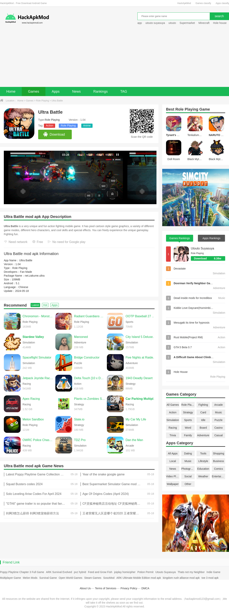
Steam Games (92, 577)
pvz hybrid (80, 572)
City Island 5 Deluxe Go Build (141, 336)
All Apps (173, 453)
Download (54, 134)
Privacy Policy (128, 588)
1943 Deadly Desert (139, 378)
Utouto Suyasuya (202, 248)
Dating (188, 453)
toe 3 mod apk (210, 577)
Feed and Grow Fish (100, 572)
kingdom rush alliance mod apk (181, 577)
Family (188, 435)
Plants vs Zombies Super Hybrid (89, 398)
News (76, 91)
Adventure (203, 435)
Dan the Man (134, 440)
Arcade (218, 404)
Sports (188, 420)
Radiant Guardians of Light (89, 316)
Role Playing (42, 100)
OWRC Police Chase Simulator (38, 440)
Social (188, 476)
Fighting (203, 404)
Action (49, 125)
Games (33, 91)
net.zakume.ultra (35, 275)
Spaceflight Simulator (37, 357)
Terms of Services (105, 588)
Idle (203, 420)
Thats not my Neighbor (191, 572)
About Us (85, 588)
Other (188, 484)
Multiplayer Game (10, 577)
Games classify (203, 3)
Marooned (81, 336)
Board (203, 427)
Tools (203, 453)
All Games (173, 404)
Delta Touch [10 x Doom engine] (89, 378)
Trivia (172, 435)
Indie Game (213, 572)
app (139, 22)
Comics (218, 468)
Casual (218, 435)
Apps (56, 91)
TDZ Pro (79, 440)
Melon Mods (30, 577)
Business (218, 461)
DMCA (145, 588)
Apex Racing (31, 398)
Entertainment (218, 476)
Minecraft (204, 22)
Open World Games (70, 577)
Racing (173, 427)
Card (203, 412)
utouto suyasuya (155, 22)
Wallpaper (173, 484)
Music (218, 412)
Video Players (172, 476)
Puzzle (218, 420)
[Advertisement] (114, 58)
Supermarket (187, 22)
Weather (203, 476)
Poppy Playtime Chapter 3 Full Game (22, 572)
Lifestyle (203, 461)
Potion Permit (145, 572)
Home (10, 91)
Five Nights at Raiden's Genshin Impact (141, 357)
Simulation (172, 420)
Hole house (220, 22)
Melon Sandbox (33, 419)
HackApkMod (184, 3)
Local (172, 461)
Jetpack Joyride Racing (38, 378)
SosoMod (108, 577)
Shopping (218, 453)
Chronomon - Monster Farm (38, 316)
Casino (218, 427)
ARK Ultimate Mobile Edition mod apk (138, 577)
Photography (188, 468)
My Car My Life (136, 419)
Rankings (100, 91)
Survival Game (48, 577)
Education (203, 468)
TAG (123, 91)
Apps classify (222, 3)
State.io (79, 419)
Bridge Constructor (86, 357)
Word (188, 427)
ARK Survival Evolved (59, 572)
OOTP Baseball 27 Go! (141, 316)
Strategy (188, 412)
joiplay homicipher (124, 572)
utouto (172, 22)
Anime (87, 125)
